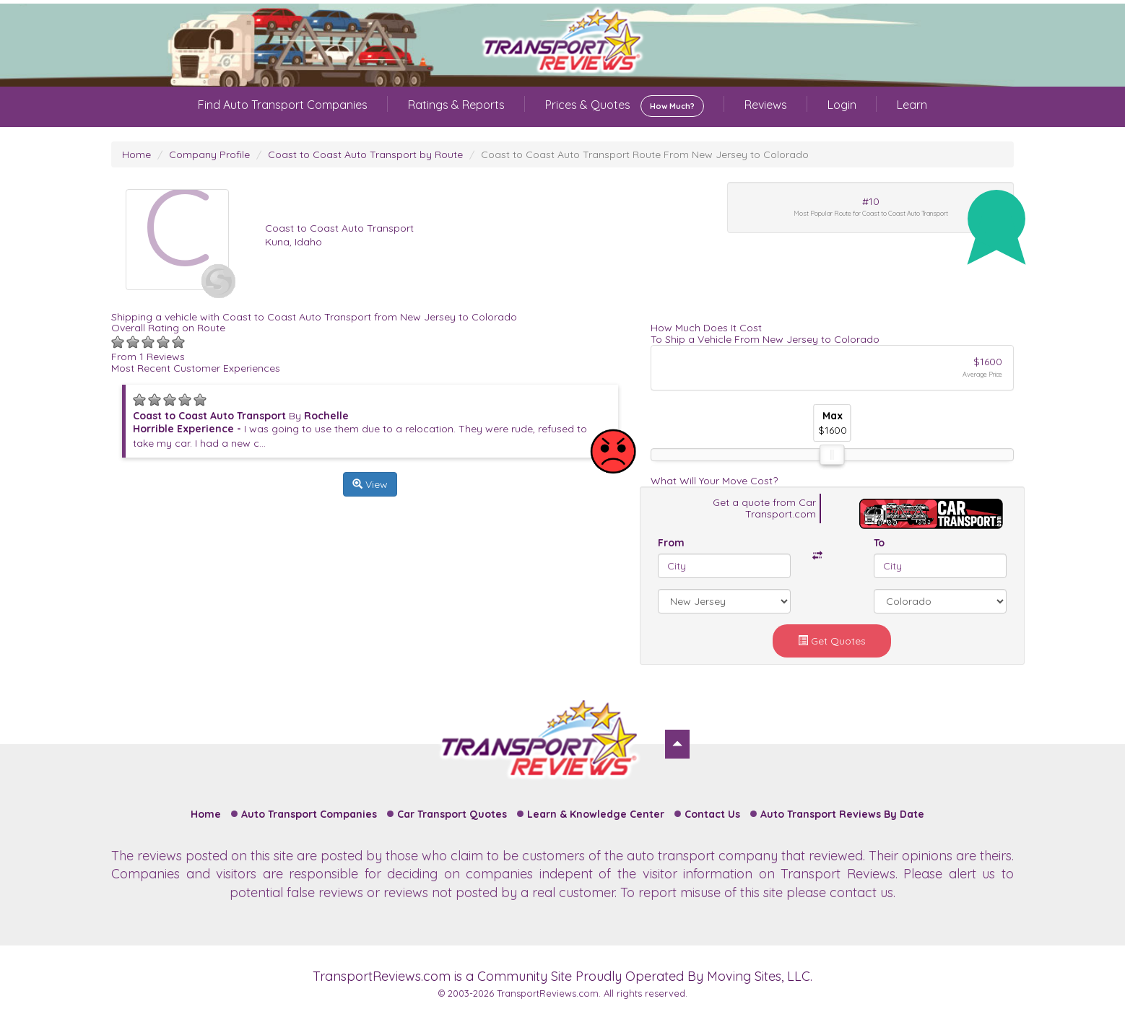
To (879, 542)
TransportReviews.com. (549, 993)
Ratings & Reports (456, 104)
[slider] (832, 455)
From (671, 542)
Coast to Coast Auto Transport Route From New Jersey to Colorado (645, 154)
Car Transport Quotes (452, 814)
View (370, 484)
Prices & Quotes (624, 106)
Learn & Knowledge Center (595, 814)
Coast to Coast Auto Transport (339, 228)
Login (842, 104)
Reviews (765, 104)
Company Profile (209, 154)
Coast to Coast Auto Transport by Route (365, 154)
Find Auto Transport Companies (283, 104)
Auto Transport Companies (309, 814)
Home (136, 154)
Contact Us (712, 814)
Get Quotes (832, 640)
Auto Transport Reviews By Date (842, 814)
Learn (912, 104)
